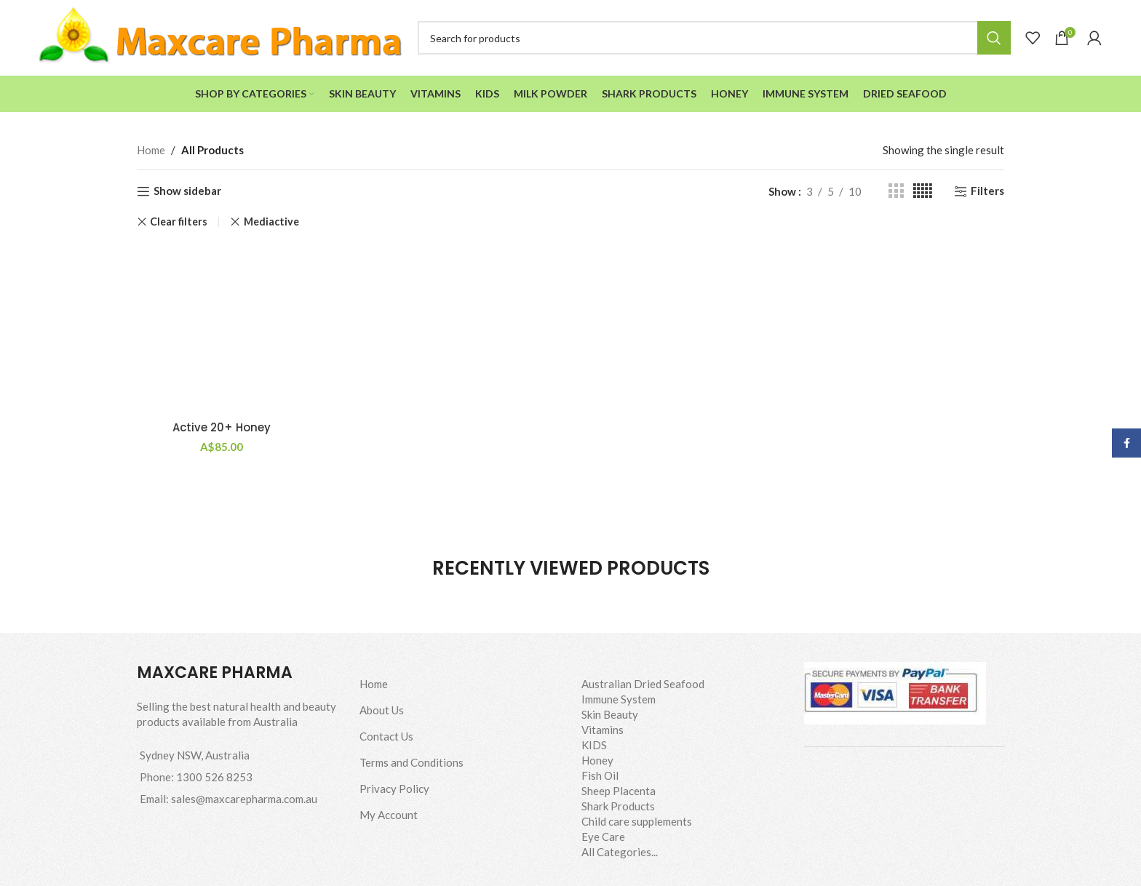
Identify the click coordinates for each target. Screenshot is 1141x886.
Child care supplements (636, 821)
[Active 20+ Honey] (222, 329)
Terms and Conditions (411, 762)
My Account (388, 814)
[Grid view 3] (895, 191)
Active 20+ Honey (221, 427)
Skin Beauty (609, 714)
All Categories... (619, 851)
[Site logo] (221, 36)
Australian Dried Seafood (642, 683)
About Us (381, 710)
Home (151, 149)
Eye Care (603, 836)
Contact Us (386, 736)
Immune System (618, 699)
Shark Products (618, 806)
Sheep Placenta (618, 790)
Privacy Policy (394, 788)
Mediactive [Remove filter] (271, 221)
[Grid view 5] (922, 191)
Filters (987, 191)
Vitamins (602, 729)
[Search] (714, 38)
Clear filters (178, 222)
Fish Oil (600, 775)
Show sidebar (187, 191)
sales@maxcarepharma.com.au (244, 798)
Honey (597, 760)
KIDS (594, 744)
